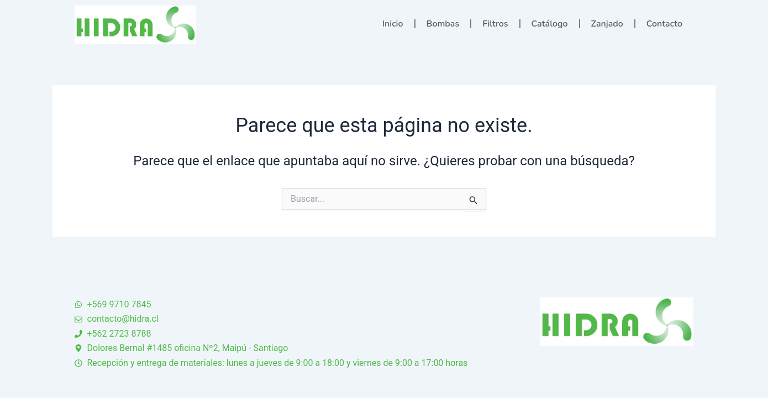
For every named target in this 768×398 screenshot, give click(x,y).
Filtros (495, 24)
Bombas (443, 24)
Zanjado (607, 24)
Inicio (392, 24)
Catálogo (550, 24)
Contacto (664, 24)
